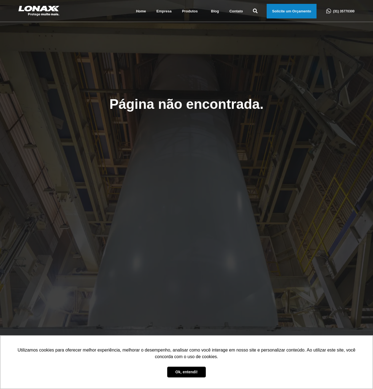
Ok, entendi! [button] (186, 372)
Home (141, 11)
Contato (236, 11)
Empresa (164, 11)
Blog (215, 11)
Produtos (191, 11)
